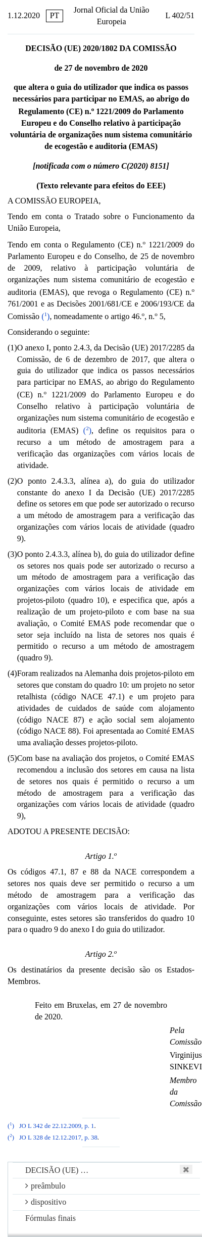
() (45, 316)
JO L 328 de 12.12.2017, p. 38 (58, 1137)
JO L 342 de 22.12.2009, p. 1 (56, 1125)
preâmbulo (45, 1185)
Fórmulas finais (50, 1218)
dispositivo (45, 1202)
